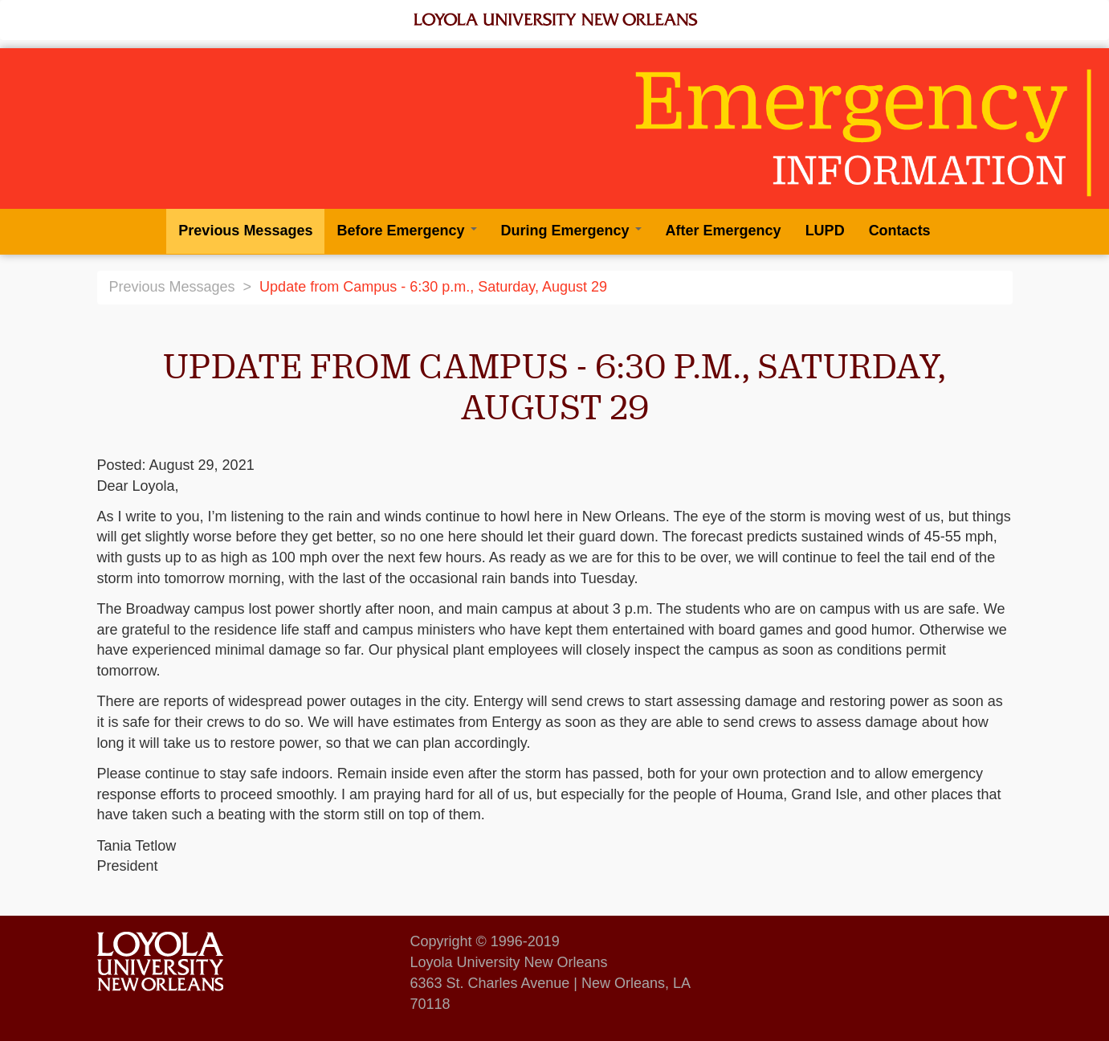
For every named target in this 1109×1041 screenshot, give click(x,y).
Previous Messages (245, 230)
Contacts (900, 230)
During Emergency (571, 230)
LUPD (825, 230)
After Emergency (723, 230)
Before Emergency (406, 230)
